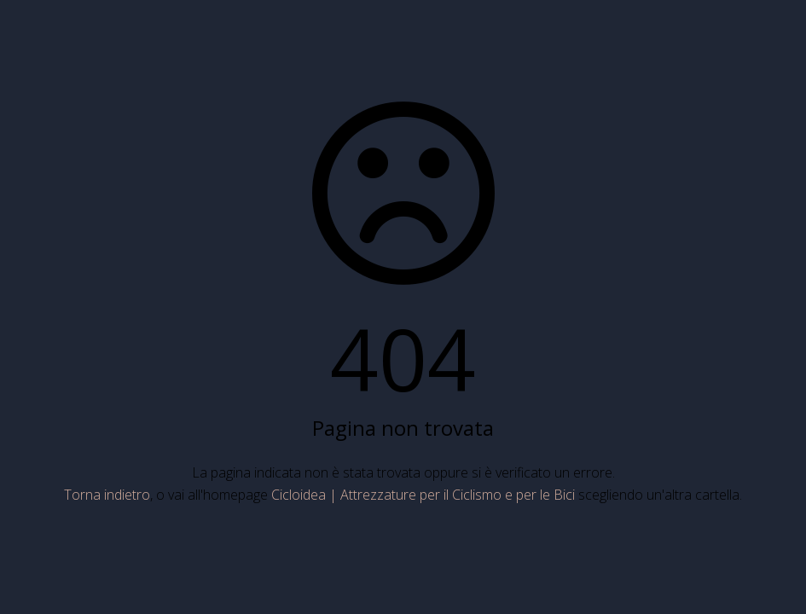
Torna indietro (107, 494)
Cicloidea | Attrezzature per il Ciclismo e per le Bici (423, 494)
